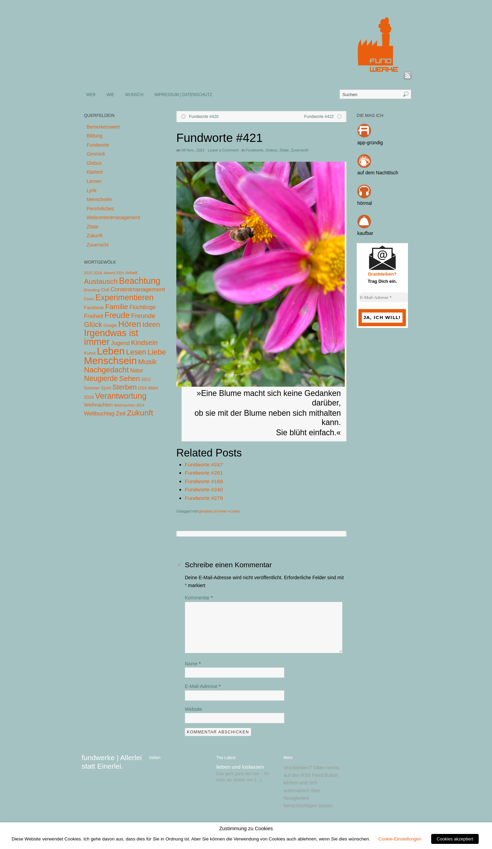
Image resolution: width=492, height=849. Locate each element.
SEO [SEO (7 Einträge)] (146, 379)
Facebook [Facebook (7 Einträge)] (94, 307)
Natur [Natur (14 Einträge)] (136, 370)
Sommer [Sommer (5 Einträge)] (92, 388)
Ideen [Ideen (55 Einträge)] (151, 324)
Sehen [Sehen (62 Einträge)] (129, 378)
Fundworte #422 (319, 116)
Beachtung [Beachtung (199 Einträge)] (139, 281)
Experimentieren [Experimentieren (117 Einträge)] (124, 297)
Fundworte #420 (204, 116)
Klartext (94, 172)
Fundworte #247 (204, 464)
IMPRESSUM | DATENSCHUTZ (183, 94)
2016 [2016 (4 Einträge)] (97, 273)
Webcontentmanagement (113, 217)
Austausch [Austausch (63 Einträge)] (101, 281)
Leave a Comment (223, 150)
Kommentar (199, 597)
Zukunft (94, 235)
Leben (235, 511)
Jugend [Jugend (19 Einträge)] (120, 343)
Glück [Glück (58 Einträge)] (93, 324)
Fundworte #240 (204, 489)
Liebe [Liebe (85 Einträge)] (157, 352)
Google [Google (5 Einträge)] (110, 325)
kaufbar (365, 233)
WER (91, 94)
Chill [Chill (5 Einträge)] (105, 290)
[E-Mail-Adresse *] (384, 297)
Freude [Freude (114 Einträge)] (117, 315)
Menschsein (99, 199)
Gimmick (95, 154)
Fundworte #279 (204, 498)
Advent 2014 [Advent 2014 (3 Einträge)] (114, 273)
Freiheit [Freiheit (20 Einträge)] (93, 316)
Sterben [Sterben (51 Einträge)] (124, 387)
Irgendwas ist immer (212, 511)
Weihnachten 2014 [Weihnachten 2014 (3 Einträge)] (129, 405)
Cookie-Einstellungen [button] (399, 838)
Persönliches (100, 208)
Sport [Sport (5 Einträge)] (106, 388)
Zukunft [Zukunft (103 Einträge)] (140, 412)
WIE (110, 94)
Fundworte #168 (204, 481)
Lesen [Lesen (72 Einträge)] (136, 352)
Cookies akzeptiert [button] (455, 838)
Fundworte (254, 150)
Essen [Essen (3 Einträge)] (89, 299)
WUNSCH (134, 94)
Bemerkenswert (103, 127)
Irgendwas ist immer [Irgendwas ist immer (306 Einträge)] (111, 337)
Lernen (93, 181)
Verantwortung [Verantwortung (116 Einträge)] (121, 396)
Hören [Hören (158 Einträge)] (129, 324)
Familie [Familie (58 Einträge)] (116, 306)
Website (193, 709)
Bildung (94, 135)
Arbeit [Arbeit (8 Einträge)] (131, 272)
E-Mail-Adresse (203, 686)
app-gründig (370, 142)
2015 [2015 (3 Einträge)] (88, 273)
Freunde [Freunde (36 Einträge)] (143, 315)
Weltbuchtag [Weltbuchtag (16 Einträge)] (99, 413)
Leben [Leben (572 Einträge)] (111, 351)
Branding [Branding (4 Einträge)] (92, 290)
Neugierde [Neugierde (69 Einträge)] (101, 378)
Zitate (284, 150)
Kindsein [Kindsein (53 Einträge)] (144, 342)
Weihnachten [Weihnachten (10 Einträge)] (98, 405)
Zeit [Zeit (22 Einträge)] (121, 413)
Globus (271, 150)
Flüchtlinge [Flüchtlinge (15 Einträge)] (142, 307)
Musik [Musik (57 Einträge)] (147, 362)
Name (193, 663)
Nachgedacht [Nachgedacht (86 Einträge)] (106, 370)
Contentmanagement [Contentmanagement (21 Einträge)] (137, 289)
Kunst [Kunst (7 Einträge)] (90, 353)
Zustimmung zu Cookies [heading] (246, 828)
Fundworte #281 (204, 473)
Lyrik (91, 190)
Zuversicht (300, 150)
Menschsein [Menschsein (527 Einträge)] (110, 360)
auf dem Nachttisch (377, 172)
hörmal (364, 203)
